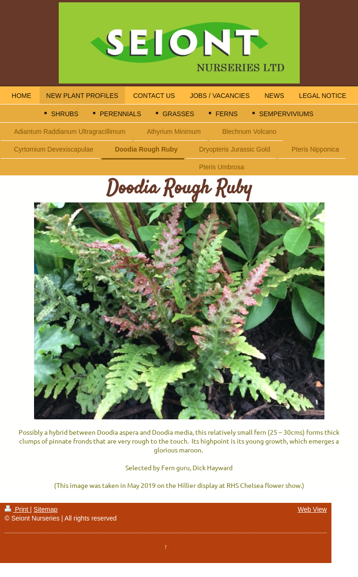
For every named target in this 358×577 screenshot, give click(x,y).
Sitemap (45, 509)
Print (17, 509)
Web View (312, 509)
